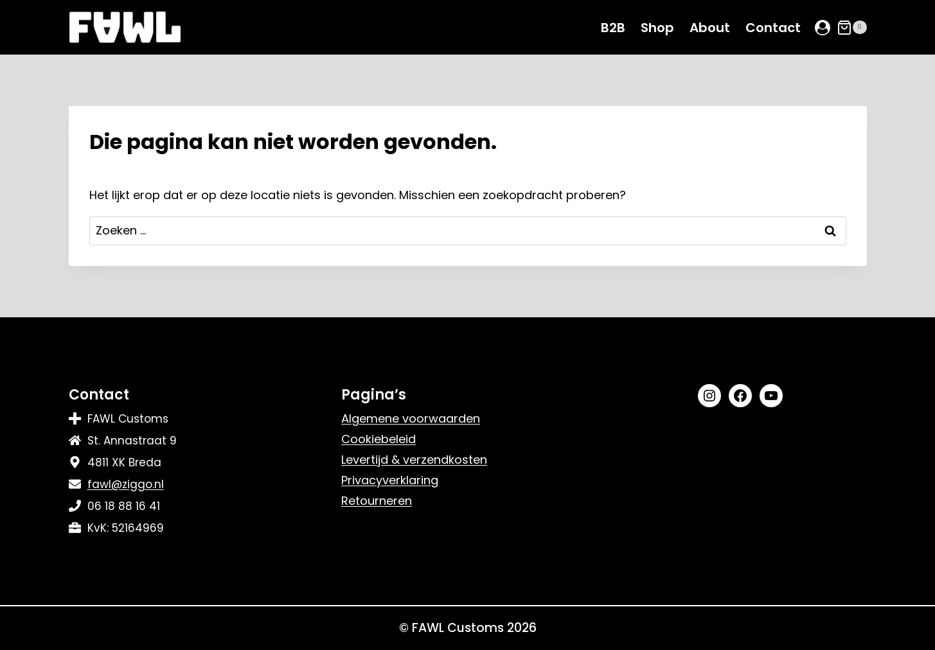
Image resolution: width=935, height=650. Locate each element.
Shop (657, 28)
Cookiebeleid (378, 439)
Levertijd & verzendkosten (414, 460)
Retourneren (376, 501)
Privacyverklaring (389, 480)
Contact (773, 28)
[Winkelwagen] (852, 27)
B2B (613, 28)
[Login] (822, 27)
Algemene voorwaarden (410, 418)
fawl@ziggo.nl (125, 484)
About (710, 28)
